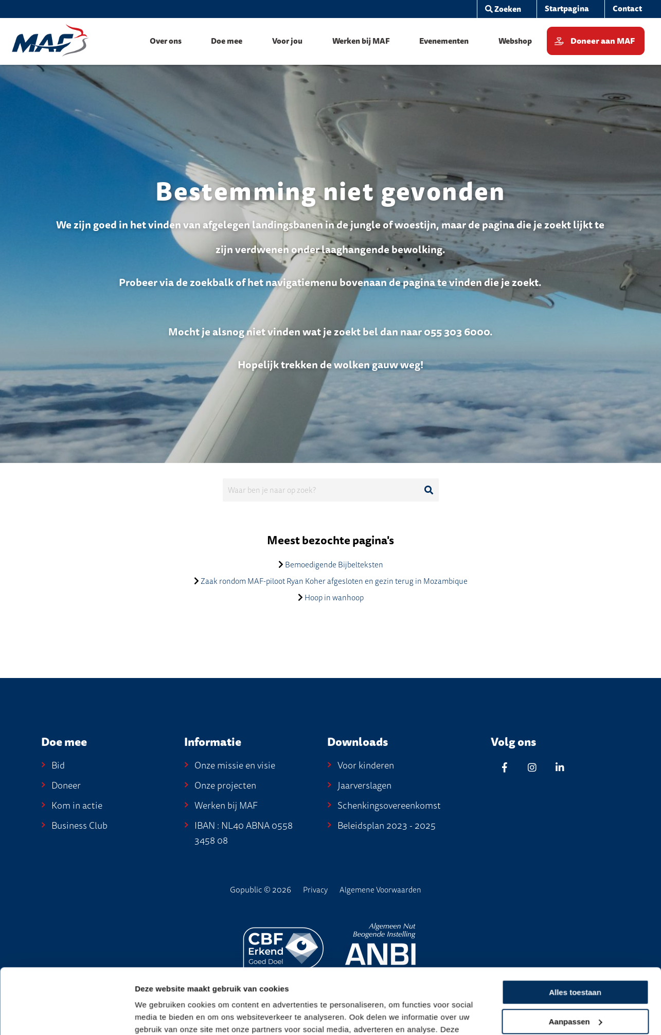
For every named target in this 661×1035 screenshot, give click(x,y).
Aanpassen (575, 953)
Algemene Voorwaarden (380, 890)
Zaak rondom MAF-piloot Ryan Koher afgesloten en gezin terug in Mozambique (334, 581)
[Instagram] (532, 767)
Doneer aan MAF (602, 41)
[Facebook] (504, 767)
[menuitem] (567, 9)
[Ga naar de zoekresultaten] (429, 490)
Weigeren (575, 982)
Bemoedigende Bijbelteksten (334, 564)
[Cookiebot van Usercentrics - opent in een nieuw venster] (67, 1015)
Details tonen (159, 1015)
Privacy (315, 890)
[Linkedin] (560, 767)
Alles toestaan (575, 924)
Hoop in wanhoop (334, 597)
